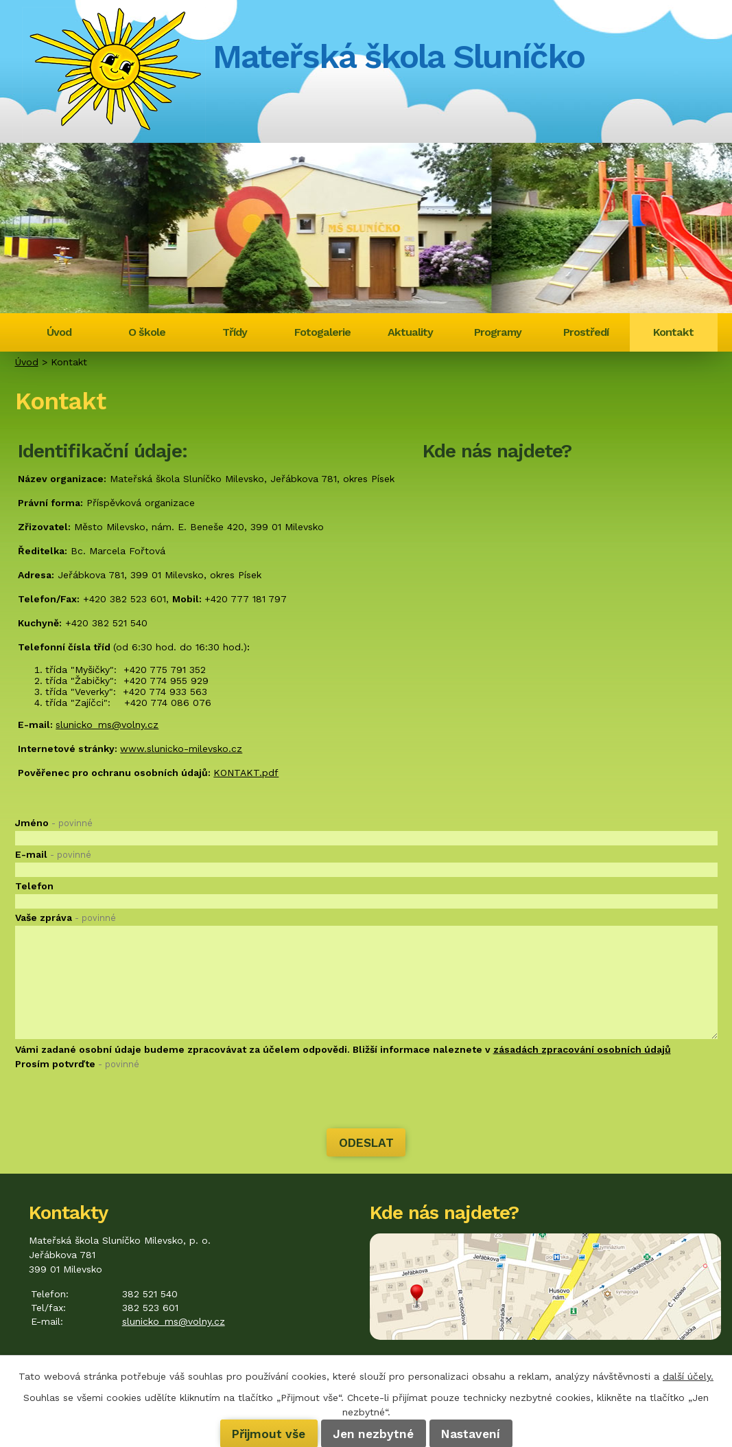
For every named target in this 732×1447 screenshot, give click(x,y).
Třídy (234, 332)
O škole (146, 332)
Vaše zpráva (65, 917)
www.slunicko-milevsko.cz (181, 748)
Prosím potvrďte (77, 1063)
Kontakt (673, 332)
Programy (497, 332)
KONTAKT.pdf (246, 772)
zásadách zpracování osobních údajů (582, 1049)
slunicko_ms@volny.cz (107, 724)
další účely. (688, 1376)
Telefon (34, 885)
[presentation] (119, 1101)
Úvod (59, 332)
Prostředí (586, 332)
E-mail (53, 854)
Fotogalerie (322, 332)
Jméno (54, 822)
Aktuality (410, 332)
